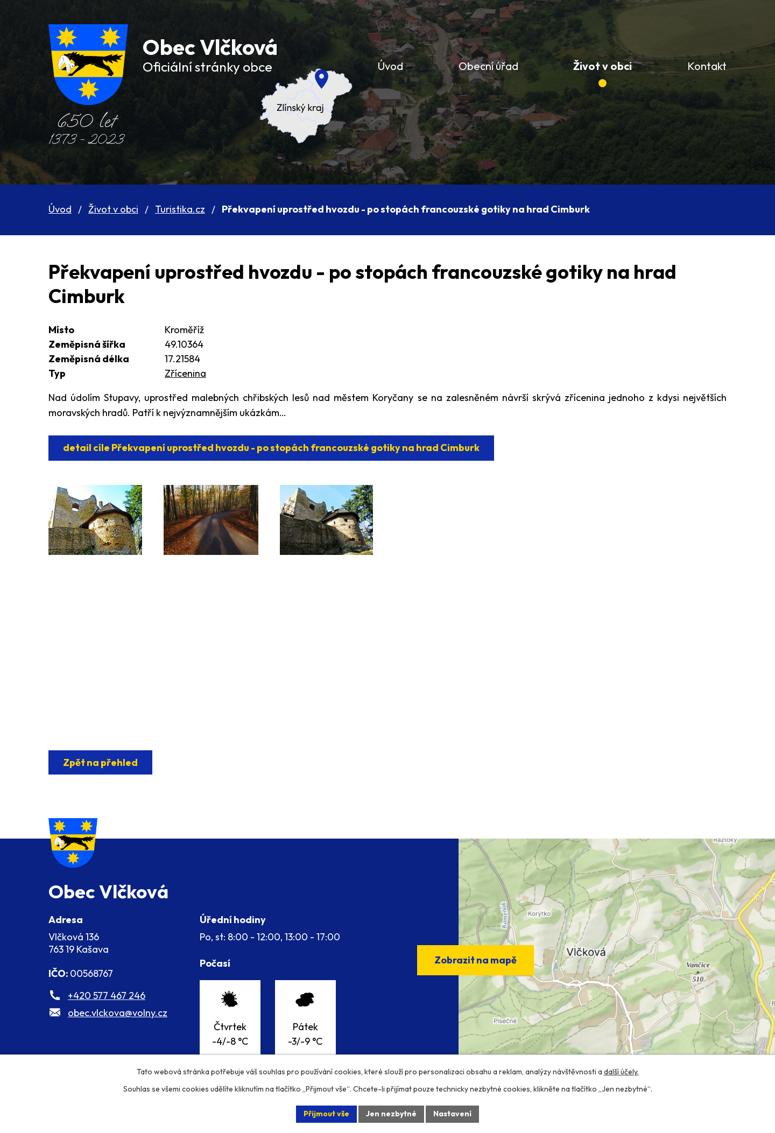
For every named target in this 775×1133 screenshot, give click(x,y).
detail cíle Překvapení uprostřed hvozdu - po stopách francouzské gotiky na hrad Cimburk (271, 447)
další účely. (621, 1071)
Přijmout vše (326, 1113)
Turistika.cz (180, 209)
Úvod (60, 209)
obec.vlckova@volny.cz (117, 1013)
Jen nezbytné (391, 1113)
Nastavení (452, 1113)
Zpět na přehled (100, 762)
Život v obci (113, 209)
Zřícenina (185, 373)
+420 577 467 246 (106, 995)
